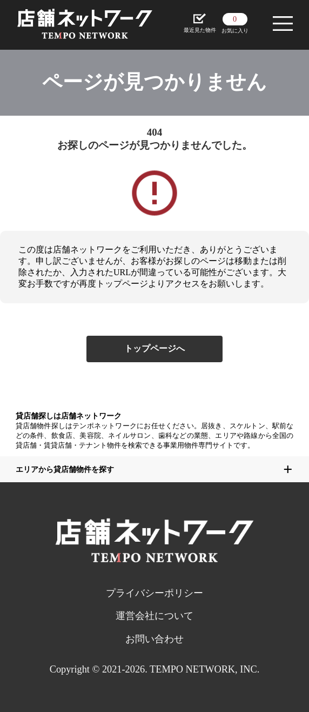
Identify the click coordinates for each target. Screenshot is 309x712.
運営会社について (154, 615)
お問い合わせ (154, 639)
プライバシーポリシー (154, 593)
